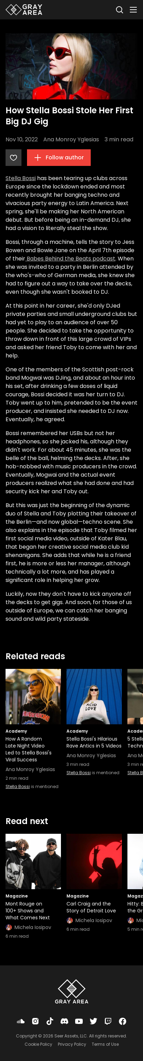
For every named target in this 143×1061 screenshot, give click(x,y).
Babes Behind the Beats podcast (70, 259)
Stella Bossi (21, 178)
